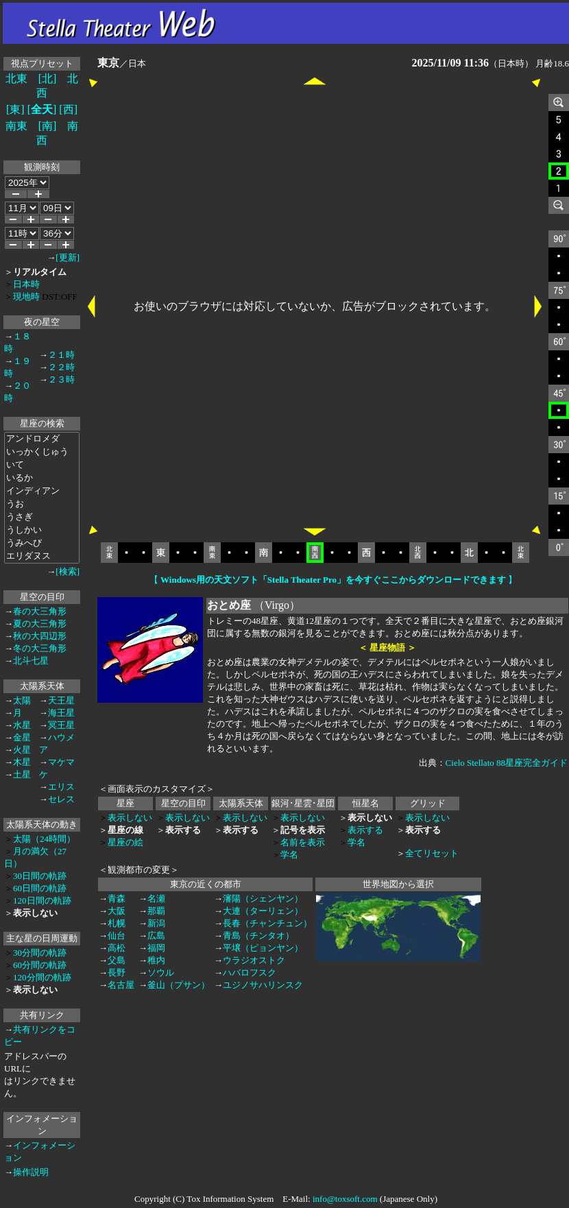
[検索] (68, 571)
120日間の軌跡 (42, 900)
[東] (15, 109)
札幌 (116, 923)
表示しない (130, 817)
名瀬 (156, 898)
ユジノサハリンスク (263, 985)
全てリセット (432, 853)
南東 (16, 126)
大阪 (116, 911)
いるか (42, 478)
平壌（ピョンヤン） (263, 948)
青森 (116, 898)
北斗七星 (31, 660)
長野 (116, 972)
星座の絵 (125, 842)
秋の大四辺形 (39, 636)
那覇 (156, 911)
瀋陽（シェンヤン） (263, 898)
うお (42, 504)
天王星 (61, 700)
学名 (289, 854)
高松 (116, 948)
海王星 (61, 713)
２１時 (61, 355)
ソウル (160, 972)
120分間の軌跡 (42, 977)
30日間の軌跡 (39, 876)
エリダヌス (42, 556)
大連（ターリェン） (263, 911)
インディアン (42, 491)
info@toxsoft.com (345, 1199)
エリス (61, 787)
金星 (22, 737)
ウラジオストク (254, 960)
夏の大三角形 (39, 623)
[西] (68, 109)
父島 (116, 960)
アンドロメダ (42, 439)
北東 (16, 78)
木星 (22, 762)
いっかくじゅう (42, 452)
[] (42, 109)
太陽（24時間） (44, 839)
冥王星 (61, 725)
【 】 (333, 580)
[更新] (68, 257)
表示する (365, 830)
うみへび (42, 543)
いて (42, 465)
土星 (22, 774)
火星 (22, 750)
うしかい (42, 530)
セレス (61, 799)
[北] (47, 78)
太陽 (22, 700)
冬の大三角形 (39, 648)
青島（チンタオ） (258, 935)
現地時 (26, 296)
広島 (156, 935)
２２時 (61, 367)
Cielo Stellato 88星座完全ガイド (507, 763)
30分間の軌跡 (39, 952)
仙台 (116, 935)
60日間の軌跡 (39, 888)
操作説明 (31, 1172)
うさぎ (42, 517)
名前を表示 (302, 842)
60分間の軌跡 (39, 965)
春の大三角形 (39, 611)
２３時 (61, 379)
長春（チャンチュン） (267, 923)
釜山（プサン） (178, 985)
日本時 (26, 284)
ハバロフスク (249, 972)
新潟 (156, 923)
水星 (22, 725)
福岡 (156, 948)
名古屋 (121, 985)
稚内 (156, 960)
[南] (47, 126)
